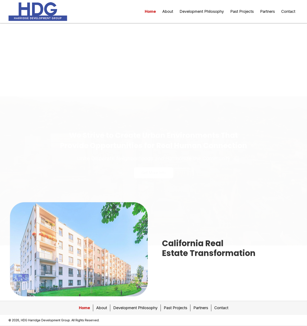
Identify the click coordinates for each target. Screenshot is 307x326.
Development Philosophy (135, 308)
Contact (221, 308)
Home (84, 308)
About (101, 308)
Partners (200, 308)
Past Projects (175, 308)
